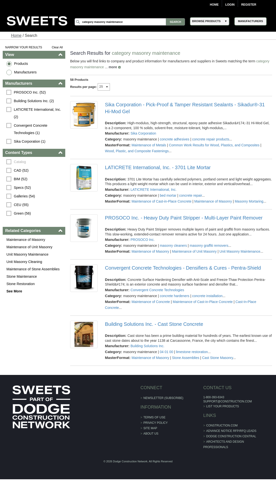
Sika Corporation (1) (29, 141)
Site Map (150, 428)
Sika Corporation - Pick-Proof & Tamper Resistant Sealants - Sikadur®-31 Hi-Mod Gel (185, 108)
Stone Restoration (20, 284)
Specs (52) (22, 188)
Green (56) (22, 213)
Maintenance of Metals (148, 145)
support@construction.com (227, 401)
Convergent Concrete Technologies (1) (31, 129)
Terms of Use (155, 417)
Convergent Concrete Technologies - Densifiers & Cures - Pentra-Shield (183, 268)
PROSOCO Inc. (143, 240)
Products (21, 64)
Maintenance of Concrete (150, 302)
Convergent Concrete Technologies (157, 290)
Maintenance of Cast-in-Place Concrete (161, 201)
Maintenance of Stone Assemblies (33, 269)
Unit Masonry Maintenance (27, 254)
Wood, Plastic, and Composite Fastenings (137, 151)
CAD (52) (21, 170)
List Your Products (222, 406)
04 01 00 (166, 352)
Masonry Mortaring (249, 201)
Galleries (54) (24, 196)
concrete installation (207, 296)
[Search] (130, 22)
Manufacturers (25, 72)
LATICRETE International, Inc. (153, 190)
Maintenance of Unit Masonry (29, 247)
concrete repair (190, 195)
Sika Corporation (143, 133)
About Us (151, 433)
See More (14, 291)
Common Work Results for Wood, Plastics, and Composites (214, 145)
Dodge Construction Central (231, 436)
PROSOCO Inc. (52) (30, 92)
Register (248, 4)
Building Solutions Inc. (147, 346)
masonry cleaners (173, 245)
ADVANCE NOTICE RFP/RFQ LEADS (231, 431)
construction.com (222, 425)
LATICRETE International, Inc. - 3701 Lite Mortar (158, 167)
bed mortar (168, 195)
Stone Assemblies (185, 358)
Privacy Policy (156, 423)
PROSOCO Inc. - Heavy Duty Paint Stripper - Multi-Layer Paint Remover (184, 217)
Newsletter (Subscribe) (164, 398)
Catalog (20, 162)
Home (214, 4)
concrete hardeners (174, 296)
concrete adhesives (174, 139)
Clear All (57, 47)
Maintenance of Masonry (25, 240)
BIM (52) (20, 179)
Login (230, 4)
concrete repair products (210, 139)
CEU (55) (21, 205)
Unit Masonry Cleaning (24, 262)
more (113, 67)
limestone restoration (192, 352)
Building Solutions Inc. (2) (34, 101)
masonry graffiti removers (209, 245)
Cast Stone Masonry (217, 358)
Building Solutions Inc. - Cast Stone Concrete (154, 324)
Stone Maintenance (21, 276)
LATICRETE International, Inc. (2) (38, 113)
